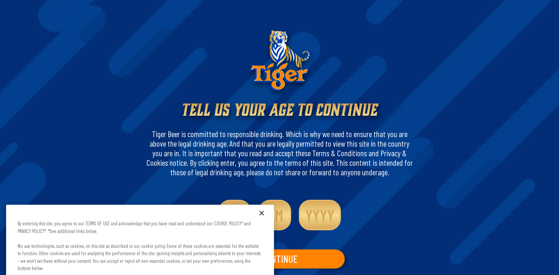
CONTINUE (279, 259)
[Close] (261, 218)
